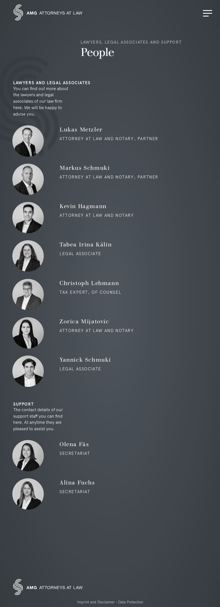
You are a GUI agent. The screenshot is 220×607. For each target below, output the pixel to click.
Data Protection (130, 602)
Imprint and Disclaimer (96, 602)
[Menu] (208, 13)
